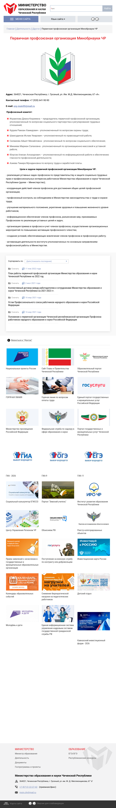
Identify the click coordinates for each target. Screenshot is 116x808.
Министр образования (26, 754)
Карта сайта (16, 803)
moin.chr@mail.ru (27, 792)
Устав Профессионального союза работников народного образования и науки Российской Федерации (53, 304)
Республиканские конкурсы (82, 758)
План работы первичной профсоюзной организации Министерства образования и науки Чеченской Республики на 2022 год (52, 275)
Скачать (15, 269)
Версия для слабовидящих (50, 803)
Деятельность (22, 758)
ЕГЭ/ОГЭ (73, 754)
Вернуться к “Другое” (21, 340)
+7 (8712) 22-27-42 (28, 787)
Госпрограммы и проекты (28, 767)
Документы (20, 762)
